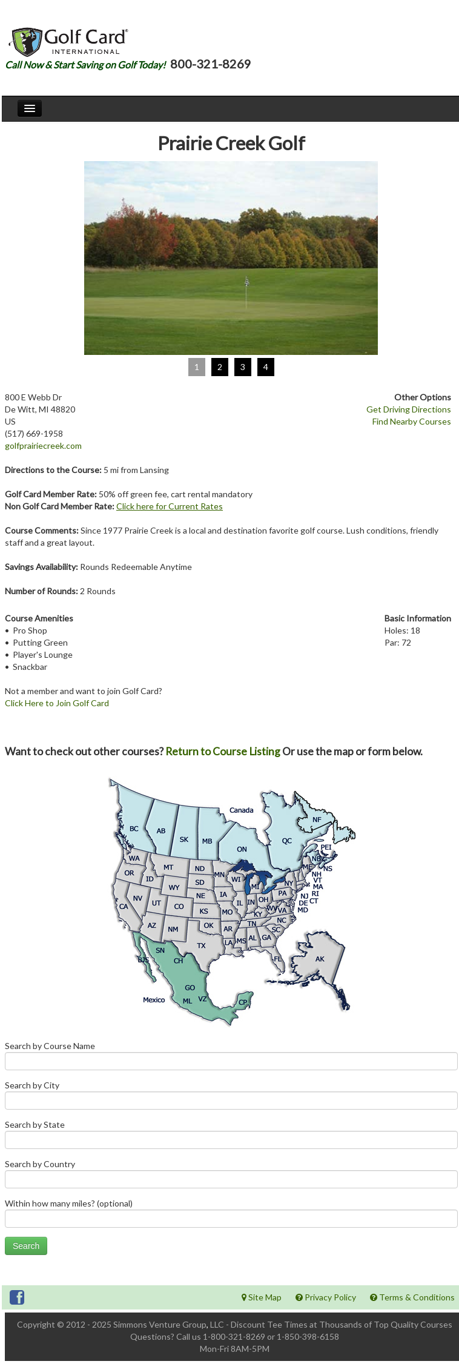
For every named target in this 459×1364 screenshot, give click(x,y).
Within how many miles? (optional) (231, 1216)
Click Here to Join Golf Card (57, 703)
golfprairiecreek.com (43, 445)
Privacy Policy (326, 1297)
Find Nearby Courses (411, 421)
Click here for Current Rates (169, 506)
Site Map (262, 1297)
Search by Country (231, 1176)
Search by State (231, 1137)
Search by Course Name (231, 1058)
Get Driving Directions (408, 409)
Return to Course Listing (222, 751)
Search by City (231, 1098)
